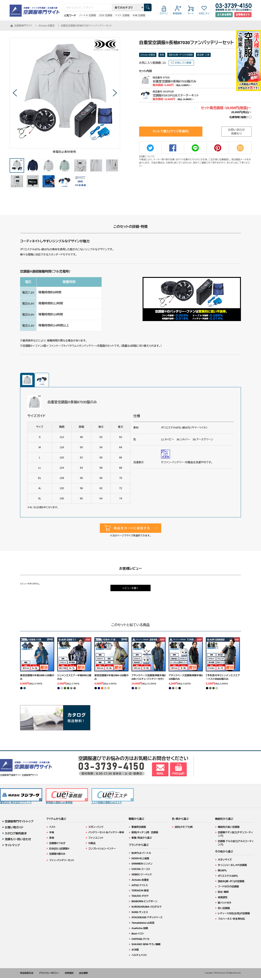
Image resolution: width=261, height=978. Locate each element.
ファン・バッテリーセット (61, 860)
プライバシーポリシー (49, 973)
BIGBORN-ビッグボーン (144, 901)
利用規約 (69, 973)
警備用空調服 (139, 827)
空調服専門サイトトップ (19, 821)
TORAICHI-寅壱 (140, 890)
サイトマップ (12, 845)
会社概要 (83, 973)
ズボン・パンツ (95, 827)
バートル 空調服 (87, 15)
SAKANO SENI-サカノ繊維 (146, 944)
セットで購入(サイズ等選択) (171, 131)
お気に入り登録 (183, 62)
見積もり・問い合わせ (18, 839)
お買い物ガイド (14, 827)
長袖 (162, 55)
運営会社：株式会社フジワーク (21, 796)
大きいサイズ (225, 859)
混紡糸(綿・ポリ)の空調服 (180, 55)
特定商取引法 (26, 973)
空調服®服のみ (57, 853)
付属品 (92, 843)
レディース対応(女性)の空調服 (234, 913)
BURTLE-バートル (141, 853)
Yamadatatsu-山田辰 (143, 922)
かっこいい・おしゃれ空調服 (232, 865)
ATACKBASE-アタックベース (147, 917)
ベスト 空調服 (122, 15)
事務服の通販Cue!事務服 (67, 796)
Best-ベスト (138, 933)
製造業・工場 (203, 55)
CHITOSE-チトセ (140, 939)
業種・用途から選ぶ (142, 837)
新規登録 (177, 13)
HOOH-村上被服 (140, 858)
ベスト (52, 827)
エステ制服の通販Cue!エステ (113, 796)
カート (191, 13)
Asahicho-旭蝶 (140, 928)
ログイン (164, 13)
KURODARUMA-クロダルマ (147, 906)
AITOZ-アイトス (140, 885)
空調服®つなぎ (57, 843)
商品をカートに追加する (132, 528)
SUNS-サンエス (140, 912)
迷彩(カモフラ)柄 (184, 827)
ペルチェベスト (139, 955)
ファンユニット (95, 837)
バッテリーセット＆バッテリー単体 (106, 832)
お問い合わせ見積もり (236, 131)
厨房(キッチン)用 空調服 (145, 832)
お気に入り (204, 13)
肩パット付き (224, 902)
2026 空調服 (105, 15)
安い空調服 (224, 908)
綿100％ (222, 870)
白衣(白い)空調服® (59, 848)
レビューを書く (130, 588)
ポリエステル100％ (228, 876)
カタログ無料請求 (16, 833)
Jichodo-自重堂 (147, 55)
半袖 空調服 (139, 15)
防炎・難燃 (223, 892)
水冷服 (135, 949)
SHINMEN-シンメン (142, 863)
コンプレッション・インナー (102, 848)
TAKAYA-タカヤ (140, 896)
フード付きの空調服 (228, 886)
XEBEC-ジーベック (142, 874)
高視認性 (222, 897)
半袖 (51, 832)
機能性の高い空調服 (229, 827)
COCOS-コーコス (141, 869)
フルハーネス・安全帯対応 (231, 918)
